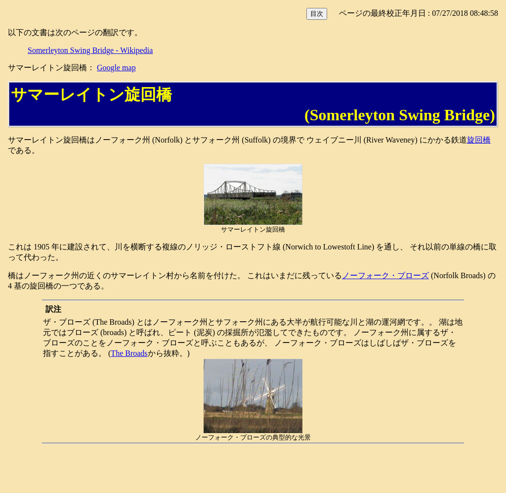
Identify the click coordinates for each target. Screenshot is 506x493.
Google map (116, 67)
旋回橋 (479, 140)
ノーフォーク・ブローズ (385, 275)
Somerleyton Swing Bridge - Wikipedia (90, 50)
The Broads (129, 353)
